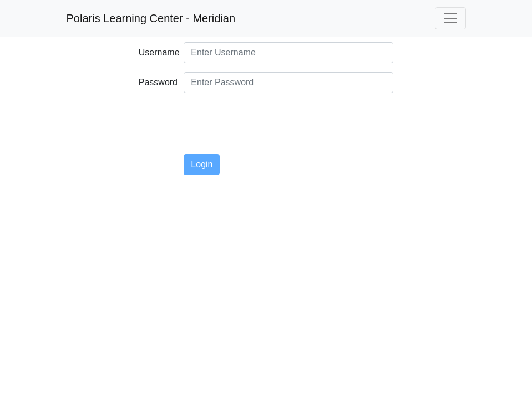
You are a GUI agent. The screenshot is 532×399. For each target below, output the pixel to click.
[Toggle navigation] (450, 18)
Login (201, 164)
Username (157, 52)
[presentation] (268, 123)
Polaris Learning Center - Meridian (151, 18)
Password (157, 82)
